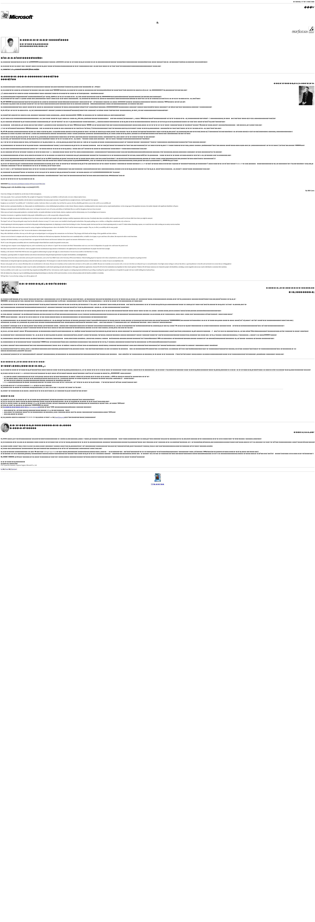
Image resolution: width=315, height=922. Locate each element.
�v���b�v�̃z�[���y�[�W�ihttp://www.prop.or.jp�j (21, 407)
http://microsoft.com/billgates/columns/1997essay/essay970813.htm (26, 183)
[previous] (14, 469)
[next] (7, 469)
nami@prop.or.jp (60, 417)
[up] (2, 469)
